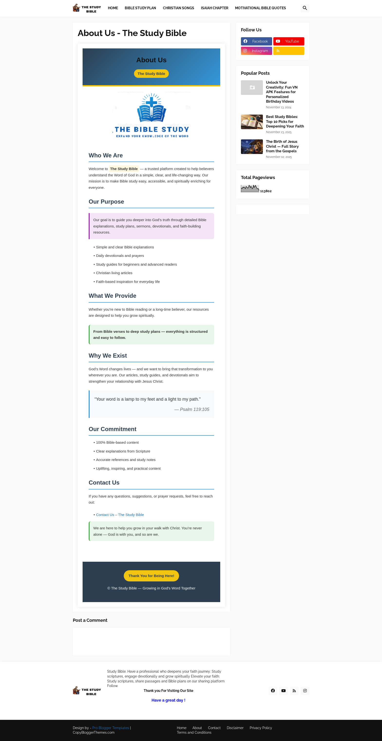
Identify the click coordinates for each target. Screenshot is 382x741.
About (197, 728)
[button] (305, 8)
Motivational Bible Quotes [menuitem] (260, 8)
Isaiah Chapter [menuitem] (214, 8)
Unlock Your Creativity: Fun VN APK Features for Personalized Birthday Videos (281, 92)
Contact (214, 728)
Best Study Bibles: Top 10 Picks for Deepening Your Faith (285, 121)
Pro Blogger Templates (110, 728)
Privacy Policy (261, 728)
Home (181, 728)
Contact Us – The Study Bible (120, 515)
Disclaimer (235, 728)
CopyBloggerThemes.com (94, 732)
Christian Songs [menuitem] (178, 8)
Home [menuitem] (113, 8)
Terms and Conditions (194, 732)
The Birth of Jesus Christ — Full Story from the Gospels (282, 146)
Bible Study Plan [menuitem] (140, 8)
